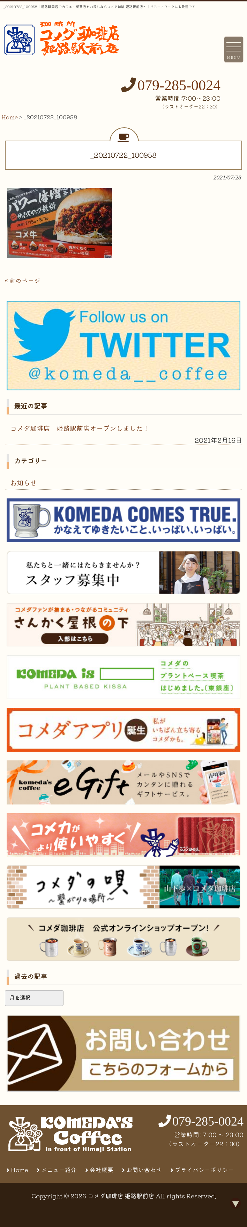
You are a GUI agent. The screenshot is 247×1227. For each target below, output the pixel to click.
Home (19, 1170)
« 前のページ (22, 281)
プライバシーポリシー (204, 1170)
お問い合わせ (144, 1170)
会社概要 (101, 1170)
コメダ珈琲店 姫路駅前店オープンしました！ (79, 428)
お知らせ (23, 483)
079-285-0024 (178, 85)
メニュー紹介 (59, 1170)
